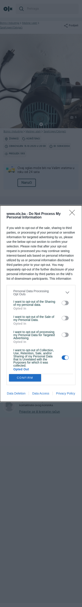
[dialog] (41, 303)
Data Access (40, 393)
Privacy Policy (65, 393)
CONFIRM (25, 377)
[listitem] (41, 293)
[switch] (65, 303)
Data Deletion (16, 393)
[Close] (73, 214)
